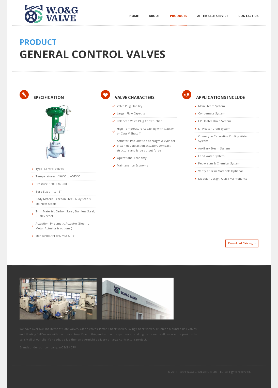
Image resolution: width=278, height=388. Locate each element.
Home (134, 16)
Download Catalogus (242, 243)
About (154, 16)
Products (178, 16)
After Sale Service (212, 16)
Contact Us (248, 16)
